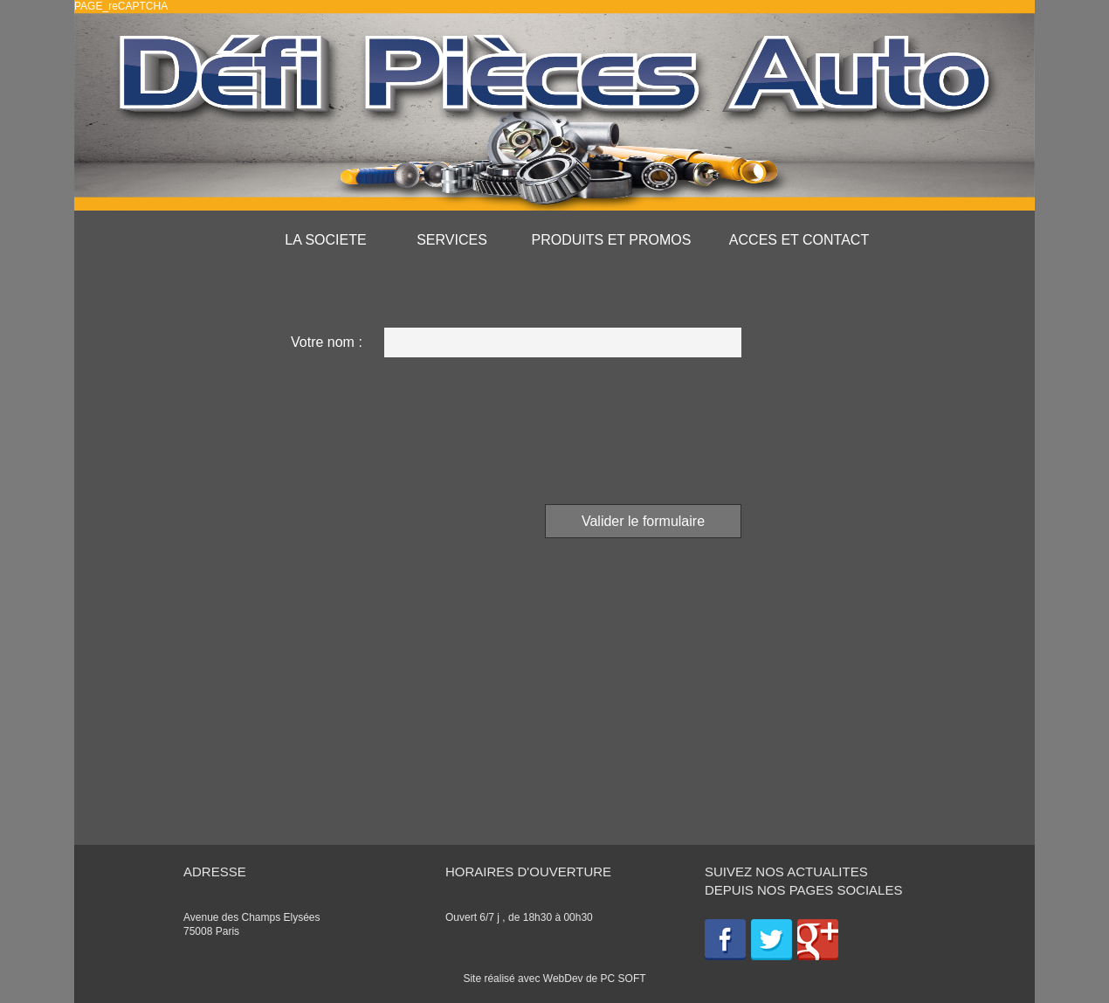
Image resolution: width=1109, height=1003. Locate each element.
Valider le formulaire (643, 521)
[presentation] (608, 428)
